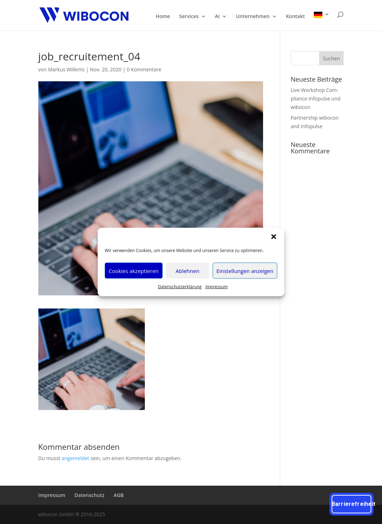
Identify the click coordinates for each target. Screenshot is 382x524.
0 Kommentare (144, 69)
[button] (273, 236)
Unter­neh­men (252, 17)
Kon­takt (295, 17)
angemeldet (75, 458)
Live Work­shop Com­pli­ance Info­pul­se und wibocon (315, 98)
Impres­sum (216, 287)
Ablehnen (188, 270)
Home (162, 17)
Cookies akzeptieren (134, 270)
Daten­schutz (90, 495)
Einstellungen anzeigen (245, 270)
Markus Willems (66, 69)
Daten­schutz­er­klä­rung (180, 287)
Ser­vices (189, 17)
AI (217, 17)
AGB (119, 495)
